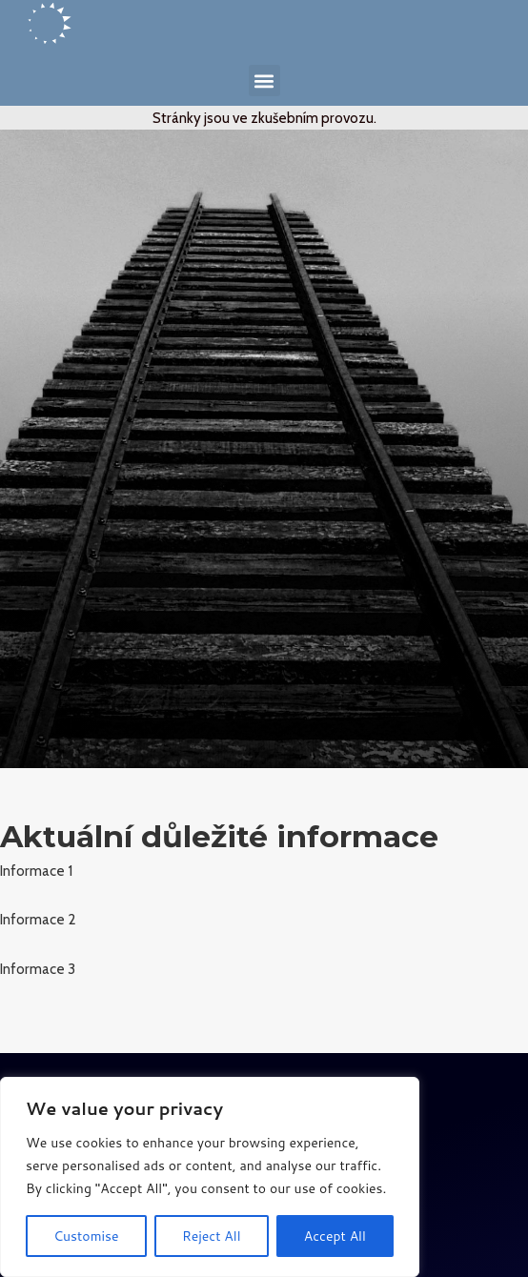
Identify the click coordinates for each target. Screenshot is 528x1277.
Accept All (335, 1236)
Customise (85, 1236)
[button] (264, 80)
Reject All (211, 1236)
